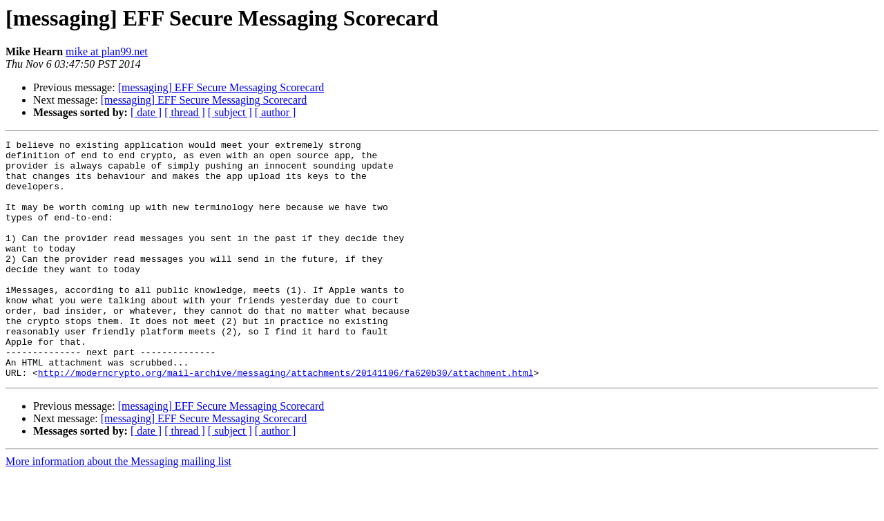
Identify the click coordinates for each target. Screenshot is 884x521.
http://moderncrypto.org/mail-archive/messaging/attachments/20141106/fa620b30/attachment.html (286, 420)
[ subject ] (230, 112)
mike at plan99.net (107, 51)
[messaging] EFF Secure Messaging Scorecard (221, 87)
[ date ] (146, 112)
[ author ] (275, 112)
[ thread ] (184, 112)
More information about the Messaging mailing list (118, 509)
